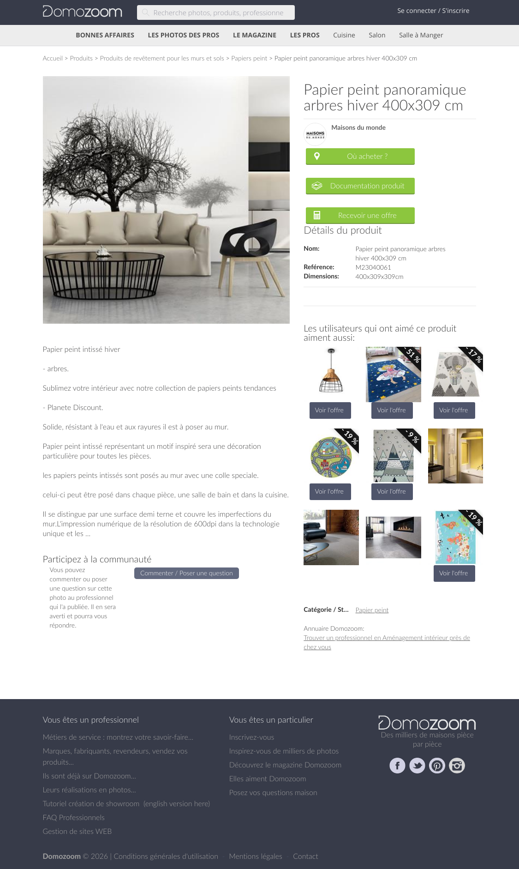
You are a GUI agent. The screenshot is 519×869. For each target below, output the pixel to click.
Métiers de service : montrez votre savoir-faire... (118, 737)
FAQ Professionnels (74, 817)
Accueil (53, 58)
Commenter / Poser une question (186, 572)
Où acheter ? (367, 156)
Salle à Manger (421, 35)
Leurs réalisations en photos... (89, 790)
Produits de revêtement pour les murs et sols (162, 58)
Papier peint (372, 609)
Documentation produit (367, 186)
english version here (176, 803)
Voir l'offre (329, 409)
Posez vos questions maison (273, 792)
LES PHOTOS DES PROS (184, 35)
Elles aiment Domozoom (267, 778)
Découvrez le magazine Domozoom (285, 765)
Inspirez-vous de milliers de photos (284, 751)
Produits (81, 58)
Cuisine (344, 35)
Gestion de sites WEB (77, 831)
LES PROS (305, 35)
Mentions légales (256, 856)
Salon (377, 35)
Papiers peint (249, 58)
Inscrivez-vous (251, 737)
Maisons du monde (358, 127)
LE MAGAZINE (254, 35)
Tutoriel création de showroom (91, 803)
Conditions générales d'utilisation (166, 856)
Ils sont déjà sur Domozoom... (89, 776)
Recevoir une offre (367, 215)
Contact (305, 856)
